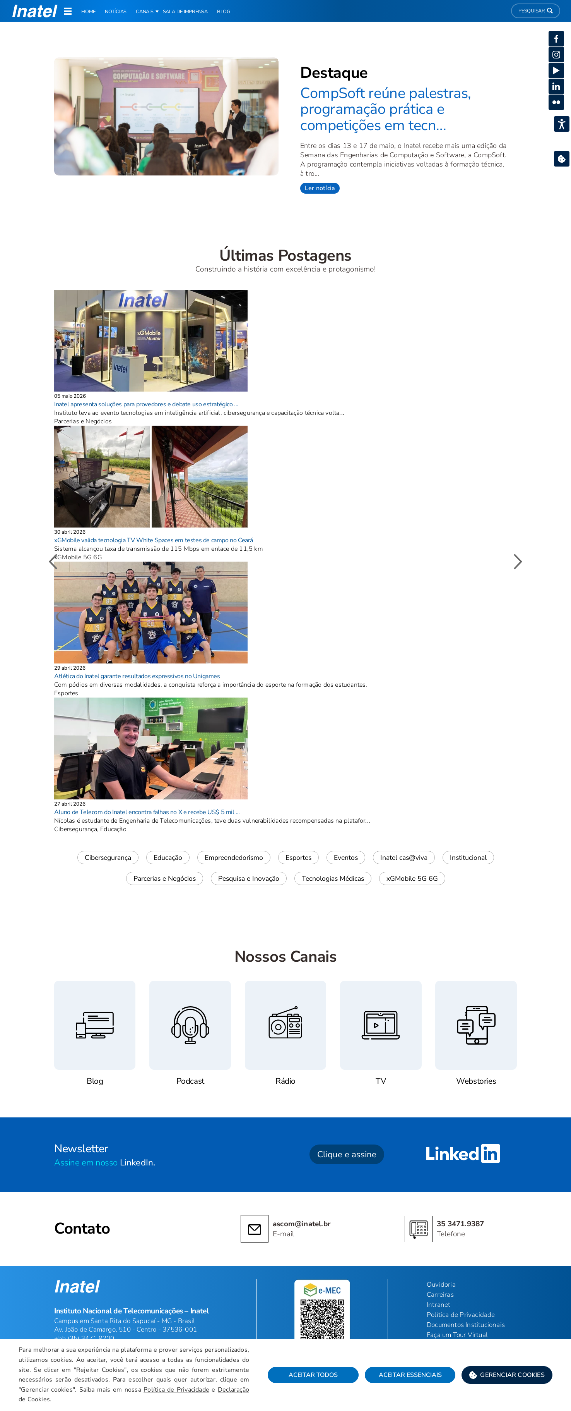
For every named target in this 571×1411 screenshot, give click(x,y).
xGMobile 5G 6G (412, 878)
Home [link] (88, 11)
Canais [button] (145, 11)
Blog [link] (223, 11)
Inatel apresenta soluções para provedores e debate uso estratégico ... (146, 404)
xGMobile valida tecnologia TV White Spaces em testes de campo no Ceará (153, 540)
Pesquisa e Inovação (248, 878)
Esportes (298, 857)
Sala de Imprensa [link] (185, 11)
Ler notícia (320, 188)
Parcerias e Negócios (164, 878)
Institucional (468, 857)
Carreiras (440, 1294)
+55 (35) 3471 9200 (84, 1338)
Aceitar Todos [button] (313, 1375)
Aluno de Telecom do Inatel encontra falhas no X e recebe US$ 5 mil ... (147, 812)
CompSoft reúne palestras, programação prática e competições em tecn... (385, 109)
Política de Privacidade (176, 1389)
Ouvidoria (441, 1284)
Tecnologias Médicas (333, 878)
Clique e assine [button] (346, 1154)
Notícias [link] (116, 11)
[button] (507, 1375)
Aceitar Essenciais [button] (410, 1375)
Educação (168, 857)
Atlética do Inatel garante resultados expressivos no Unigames (137, 676)
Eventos (346, 857)
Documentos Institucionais (466, 1324)
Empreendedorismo (234, 857)
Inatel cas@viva (403, 857)
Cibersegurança (108, 857)
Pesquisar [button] (535, 10)
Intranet (439, 1304)
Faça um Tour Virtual (457, 1334)
